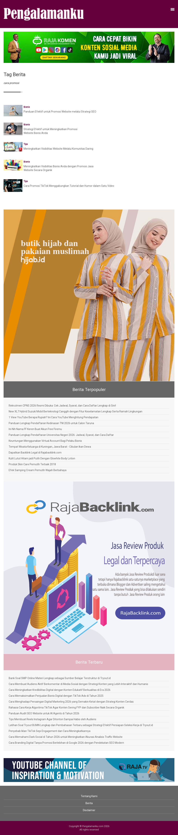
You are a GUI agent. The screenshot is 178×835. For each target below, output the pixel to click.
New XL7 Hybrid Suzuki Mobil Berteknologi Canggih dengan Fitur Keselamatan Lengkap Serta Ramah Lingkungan (75, 411)
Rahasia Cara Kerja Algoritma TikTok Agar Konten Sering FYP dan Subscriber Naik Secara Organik (66, 707)
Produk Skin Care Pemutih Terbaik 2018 (32, 464)
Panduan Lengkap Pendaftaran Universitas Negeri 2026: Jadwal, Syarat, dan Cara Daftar (61, 434)
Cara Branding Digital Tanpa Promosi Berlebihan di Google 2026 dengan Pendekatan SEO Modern (66, 742)
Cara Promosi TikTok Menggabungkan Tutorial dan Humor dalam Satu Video (69, 185)
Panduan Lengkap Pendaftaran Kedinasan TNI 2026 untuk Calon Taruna (51, 423)
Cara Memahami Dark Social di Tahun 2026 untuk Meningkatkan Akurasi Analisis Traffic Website (66, 736)
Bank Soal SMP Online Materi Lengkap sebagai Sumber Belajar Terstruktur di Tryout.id (60, 678)
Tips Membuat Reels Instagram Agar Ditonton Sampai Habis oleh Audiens (52, 719)
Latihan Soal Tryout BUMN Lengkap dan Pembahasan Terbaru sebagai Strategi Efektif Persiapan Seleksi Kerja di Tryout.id (81, 725)
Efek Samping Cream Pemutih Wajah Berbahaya (37, 470)
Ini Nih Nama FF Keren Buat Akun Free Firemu (35, 429)
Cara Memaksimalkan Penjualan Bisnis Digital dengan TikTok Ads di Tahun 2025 (56, 695)
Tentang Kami (89, 796)
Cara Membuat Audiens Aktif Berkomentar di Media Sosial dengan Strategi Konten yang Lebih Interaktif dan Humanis (78, 684)
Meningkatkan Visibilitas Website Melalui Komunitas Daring (58, 148)
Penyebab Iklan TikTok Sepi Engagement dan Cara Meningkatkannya (49, 731)
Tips (26, 144)
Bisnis (27, 107)
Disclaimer (89, 810)
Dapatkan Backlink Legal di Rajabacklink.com (35, 452)
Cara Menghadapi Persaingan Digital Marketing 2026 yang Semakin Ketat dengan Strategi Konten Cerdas (71, 701)
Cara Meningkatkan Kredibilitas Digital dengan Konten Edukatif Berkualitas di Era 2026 (59, 689)
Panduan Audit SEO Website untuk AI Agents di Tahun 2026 (44, 713)
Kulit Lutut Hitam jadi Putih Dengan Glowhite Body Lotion (42, 458)
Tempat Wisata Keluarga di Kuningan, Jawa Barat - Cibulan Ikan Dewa (50, 446)
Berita (89, 803)
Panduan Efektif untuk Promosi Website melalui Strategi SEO (60, 111)
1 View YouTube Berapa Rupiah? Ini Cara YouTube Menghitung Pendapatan (53, 417)
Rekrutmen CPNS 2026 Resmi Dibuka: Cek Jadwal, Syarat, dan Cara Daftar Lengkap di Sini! (62, 405)
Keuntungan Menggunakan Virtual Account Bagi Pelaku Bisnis (45, 440)
